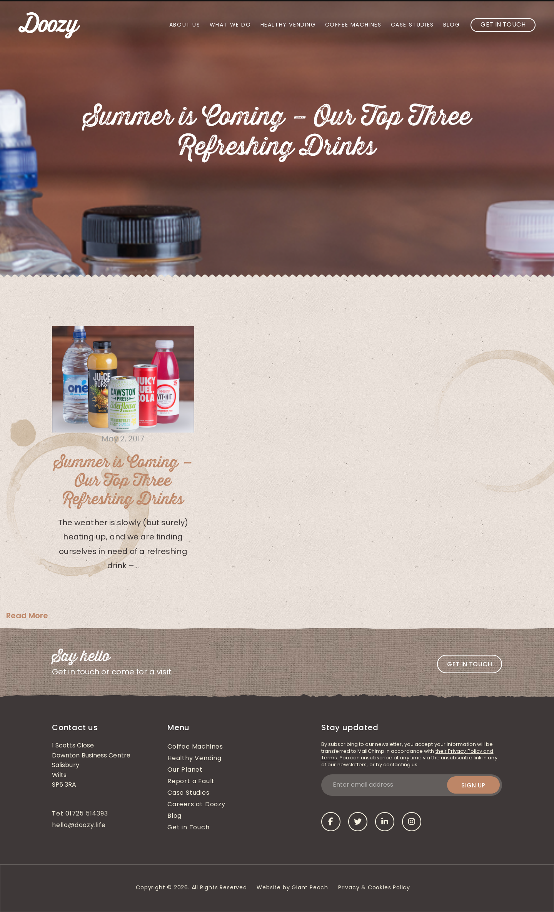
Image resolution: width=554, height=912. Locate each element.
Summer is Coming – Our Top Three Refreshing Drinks (123, 481)
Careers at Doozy (196, 805)
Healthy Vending (288, 25)
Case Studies (412, 25)
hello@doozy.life (79, 825)
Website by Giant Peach (292, 888)
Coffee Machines (353, 25)
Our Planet (185, 770)
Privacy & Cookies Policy (375, 888)
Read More (27, 615)
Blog (451, 25)
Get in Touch (503, 25)
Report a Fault (191, 782)
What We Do (230, 25)
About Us (184, 25)
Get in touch (469, 664)
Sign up (473, 785)
